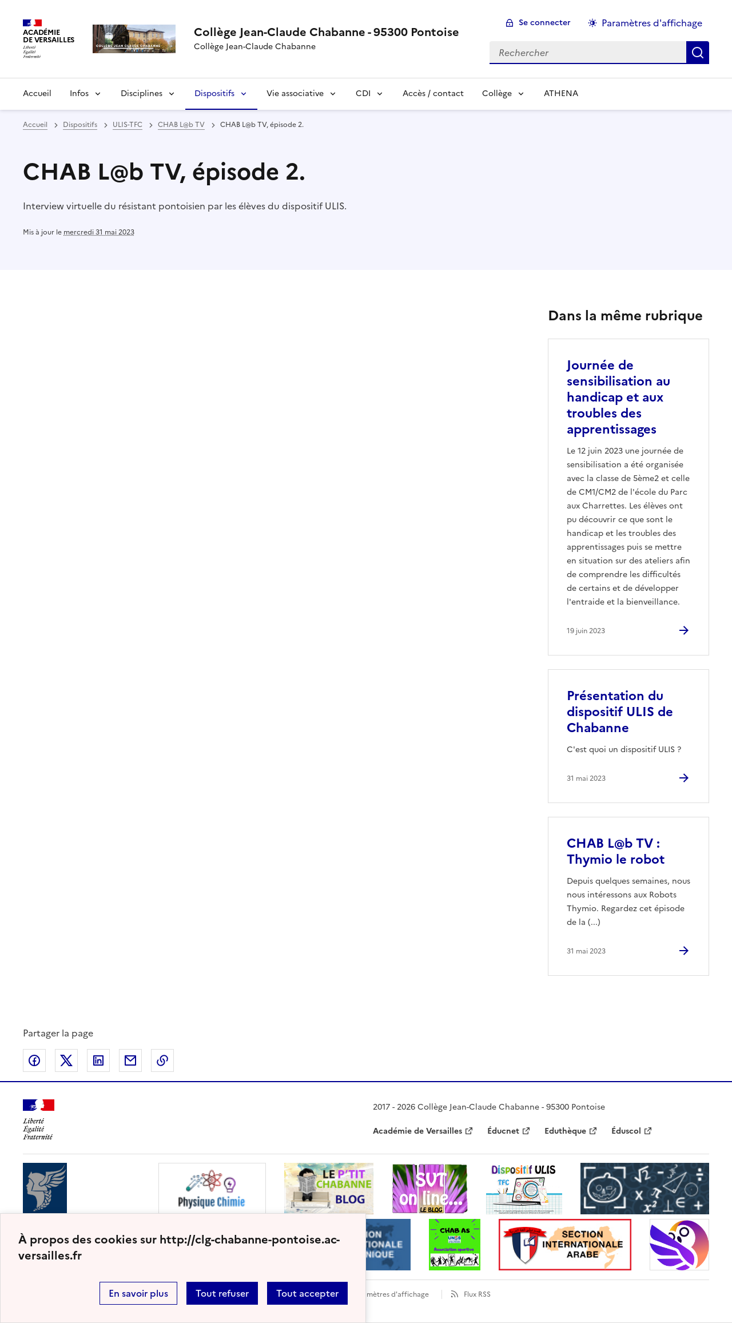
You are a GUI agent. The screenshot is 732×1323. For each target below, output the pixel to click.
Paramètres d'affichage (390, 1294)
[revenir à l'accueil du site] (326, 32)
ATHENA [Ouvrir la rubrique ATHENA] (561, 94)
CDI (363, 94)
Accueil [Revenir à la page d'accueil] (37, 94)
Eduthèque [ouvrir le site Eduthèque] (565, 1131)
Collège (497, 94)
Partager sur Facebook (34, 1060)
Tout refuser (222, 1293)
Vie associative (295, 94)
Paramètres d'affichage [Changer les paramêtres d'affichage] (652, 23)
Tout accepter (307, 1293)
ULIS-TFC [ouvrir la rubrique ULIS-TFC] (127, 125)
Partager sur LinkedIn (98, 1060)
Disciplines (141, 94)
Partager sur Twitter (66, 1060)
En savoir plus (138, 1293)
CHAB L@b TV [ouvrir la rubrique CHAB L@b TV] (181, 125)
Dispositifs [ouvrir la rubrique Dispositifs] (80, 125)
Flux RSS (477, 1294)
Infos (79, 94)
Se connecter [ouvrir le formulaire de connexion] (545, 23)
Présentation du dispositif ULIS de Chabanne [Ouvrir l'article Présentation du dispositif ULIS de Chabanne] (620, 711)
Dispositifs (214, 94)
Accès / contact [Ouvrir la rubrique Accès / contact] (433, 94)
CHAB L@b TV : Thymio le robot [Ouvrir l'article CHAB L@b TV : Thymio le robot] (616, 851)
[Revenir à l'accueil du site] (38, 1119)
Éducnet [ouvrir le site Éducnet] (503, 1131)
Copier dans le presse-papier (162, 1060)
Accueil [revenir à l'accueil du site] (35, 125)
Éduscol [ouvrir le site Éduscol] (626, 1131)
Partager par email (130, 1060)
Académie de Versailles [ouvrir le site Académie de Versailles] (417, 1131)
